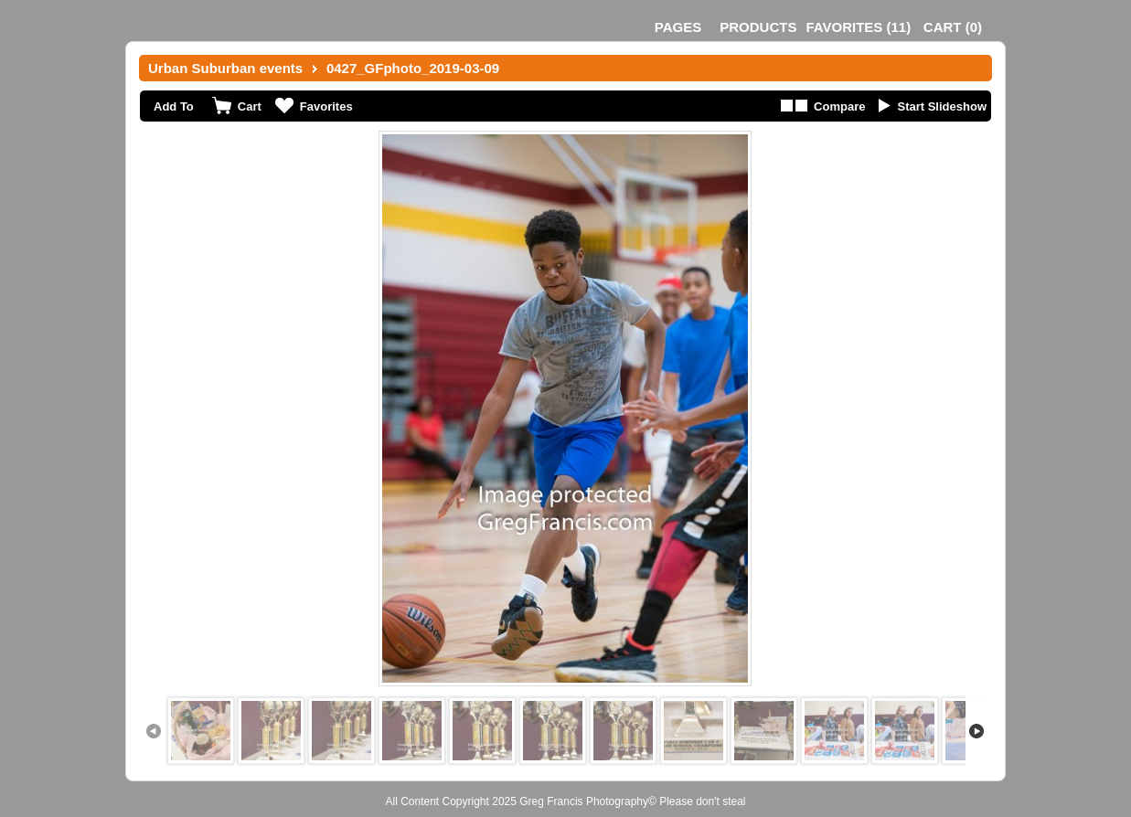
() (858, 27)
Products (758, 27)
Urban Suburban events (225, 68)
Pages (678, 27)
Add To (174, 106)
